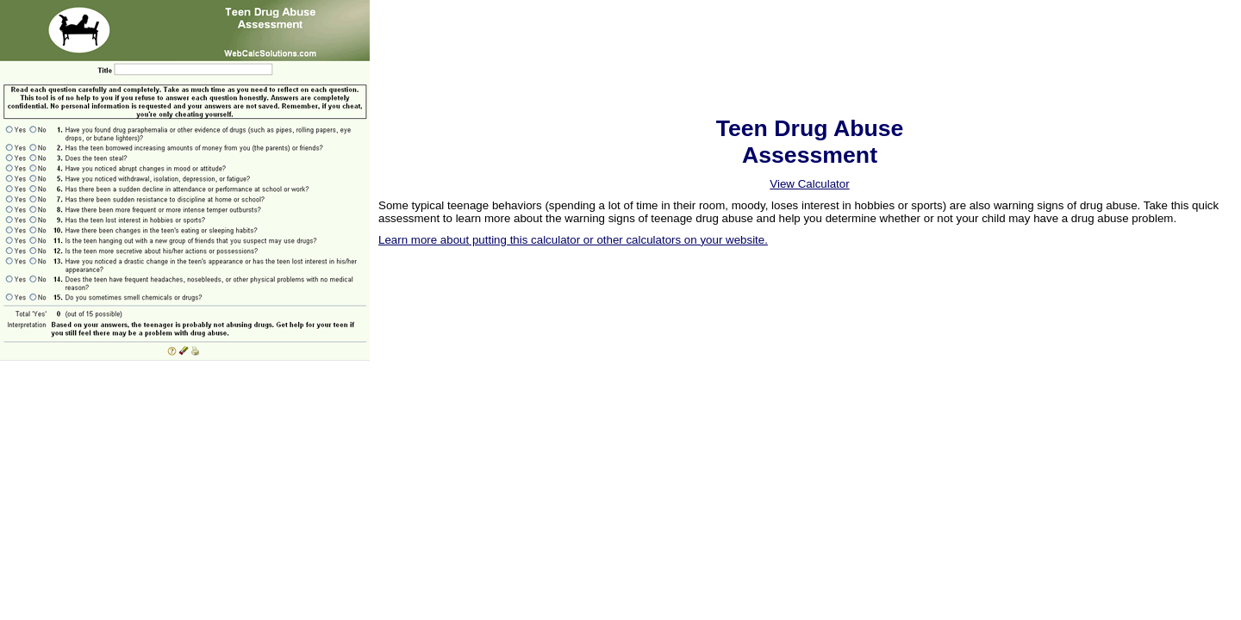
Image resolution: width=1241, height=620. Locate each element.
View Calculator (809, 183)
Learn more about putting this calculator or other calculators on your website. (573, 239)
